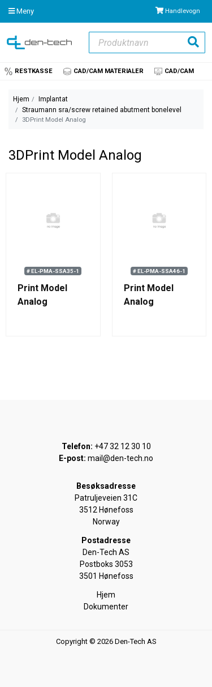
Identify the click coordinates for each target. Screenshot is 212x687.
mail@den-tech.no (120, 458)
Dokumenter (106, 606)
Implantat (53, 99)
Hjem (21, 99)
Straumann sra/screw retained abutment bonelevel (101, 110)
